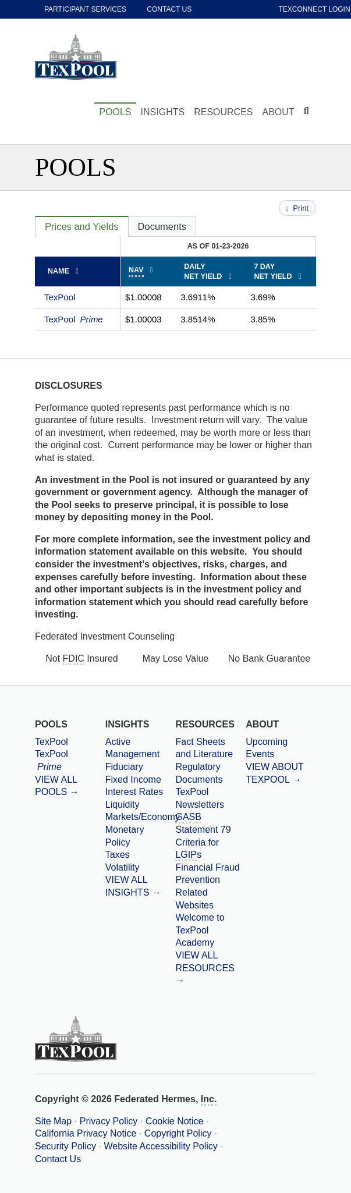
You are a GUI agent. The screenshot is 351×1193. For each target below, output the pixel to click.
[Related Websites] (210, 898)
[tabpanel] (175, 284)
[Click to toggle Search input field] (307, 111)
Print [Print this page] (297, 208)
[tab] (82, 226)
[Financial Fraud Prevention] (210, 873)
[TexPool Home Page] (75, 56)
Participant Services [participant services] (85, 9)
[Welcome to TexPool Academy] (210, 930)
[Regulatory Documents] (210, 773)
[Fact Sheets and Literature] (210, 748)
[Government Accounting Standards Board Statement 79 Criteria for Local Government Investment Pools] (210, 836)
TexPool (59, 297)
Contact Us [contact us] (169, 9)
